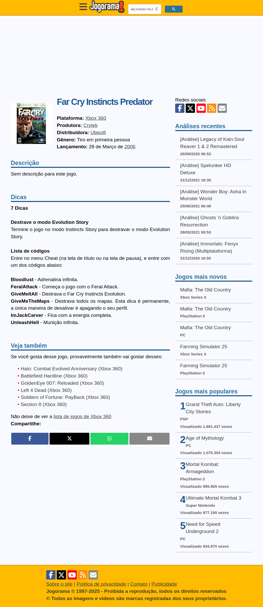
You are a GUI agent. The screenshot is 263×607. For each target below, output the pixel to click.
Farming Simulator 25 (203, 346)
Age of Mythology (205, 438)
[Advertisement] (131, 54)
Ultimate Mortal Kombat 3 (213, 498)
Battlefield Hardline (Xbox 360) (54, 376)
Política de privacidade (101, 584)
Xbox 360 (95, 118)
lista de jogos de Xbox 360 (82, 416)
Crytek (90, 125)
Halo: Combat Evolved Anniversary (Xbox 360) (72, 368)
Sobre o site (59, 584)
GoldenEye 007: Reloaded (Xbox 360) (62, 383)
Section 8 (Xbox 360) (44, 404)
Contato (138, 584)
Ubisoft (98, 132)
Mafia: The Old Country (205, 289)
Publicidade (164, 584)
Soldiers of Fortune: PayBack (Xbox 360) (65, 397)
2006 (130, 146)
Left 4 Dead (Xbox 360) (46, 390)
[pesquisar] (144, 9)
